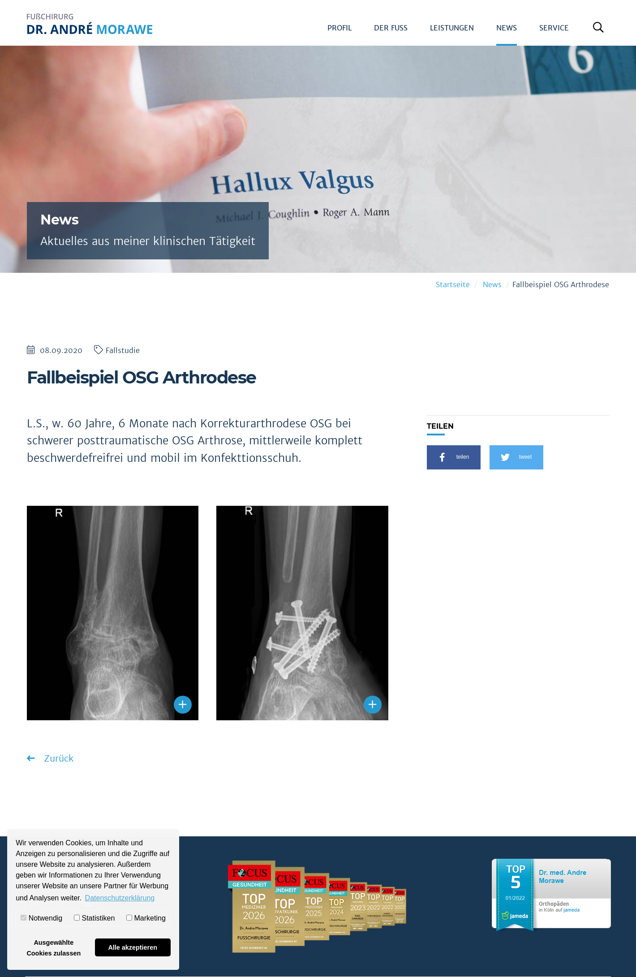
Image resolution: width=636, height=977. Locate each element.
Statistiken (94, 918)
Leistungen (452, 27)
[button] (454, 457)
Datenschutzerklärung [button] (120, 898)
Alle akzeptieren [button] (132, 947)
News (506, 27)
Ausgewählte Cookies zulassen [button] (53, 948)
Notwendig (41, 918)
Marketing (146, 918)
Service (554, 27)
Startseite (453, 284)
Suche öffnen (600, 31)
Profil (339, 27)
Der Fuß (391, 27)
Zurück (57, 758)
